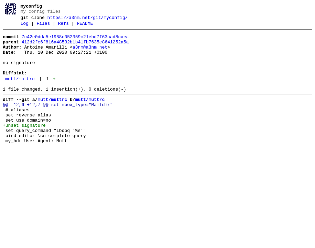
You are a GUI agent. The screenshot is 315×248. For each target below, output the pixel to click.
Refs (63, 26)
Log (25, 26)
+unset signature (24, 145)
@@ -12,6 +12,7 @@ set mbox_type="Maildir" (58, 120)
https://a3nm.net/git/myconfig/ (87, 20)
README (85, 26)
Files (43, 26)
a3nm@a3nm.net (90, 53)
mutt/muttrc (20, 91)
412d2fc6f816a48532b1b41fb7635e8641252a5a (75, 47)
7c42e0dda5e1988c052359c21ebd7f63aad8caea (75, 41)
